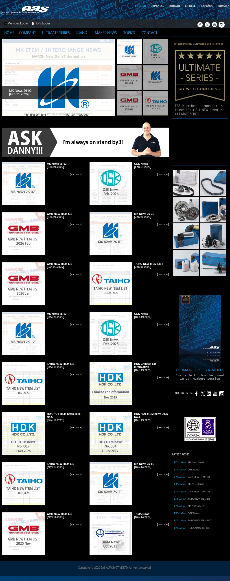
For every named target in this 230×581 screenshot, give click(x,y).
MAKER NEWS (105, 32)
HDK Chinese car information (145, 365)
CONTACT (149, 32)
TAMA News (141, 514)
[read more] (75, 174)
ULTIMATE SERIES (55, 32)
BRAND (81, 32)
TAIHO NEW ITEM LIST (148, 263)
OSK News (141, 163)
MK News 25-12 (56, 314)
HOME (9, 32)
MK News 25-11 (144, 464)
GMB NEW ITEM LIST (60, 213)
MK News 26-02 (56, 163)
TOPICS (129, 32)
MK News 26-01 (144, 213)
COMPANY (27, 32)
